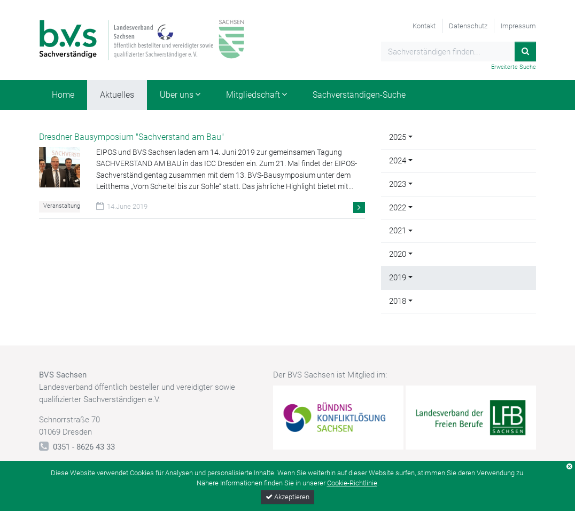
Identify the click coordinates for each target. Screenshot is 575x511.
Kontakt (424, 26)
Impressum (518, 26)
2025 (397, 137)
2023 (397, 184)
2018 (397, 301)
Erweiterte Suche (513, 67)
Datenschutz (468, 26)
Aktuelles (117, 95)
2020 (397, 254)
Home (63, 95)
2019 (397, 277)
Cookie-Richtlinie (352, 483)
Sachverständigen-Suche (359, 95)
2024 (397, 161)
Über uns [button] (176, 95)
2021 (397, 230)
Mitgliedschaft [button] (253, 95)
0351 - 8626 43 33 (84, 447)
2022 (397, 208)
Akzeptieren (287, 497)
